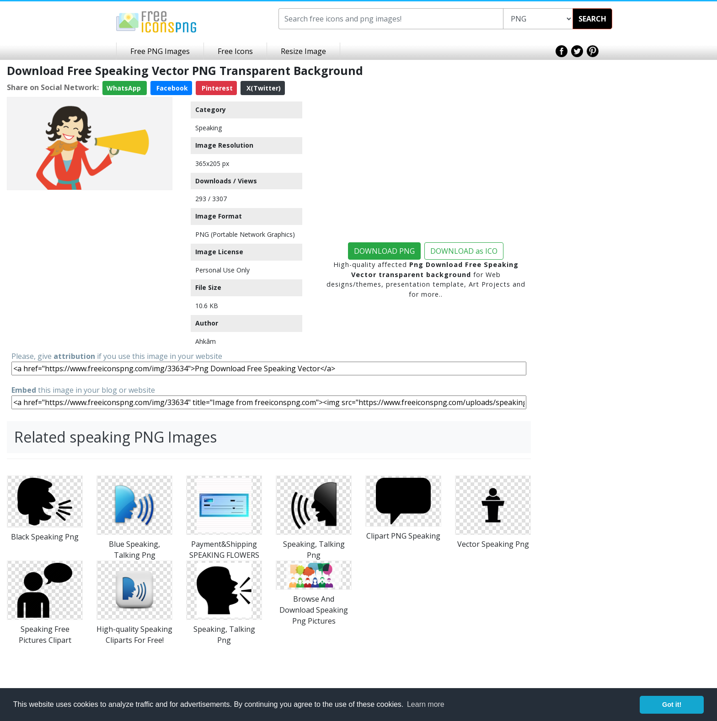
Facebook (171, 88)
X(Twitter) (263, 88)
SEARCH (592, 19)
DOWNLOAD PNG (384, 251)
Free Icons (235, 51)
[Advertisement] (89, 258)
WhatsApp (125, 88)
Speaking (208, 127)
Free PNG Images (160, 51)
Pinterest (216, 88)
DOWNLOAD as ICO (464, 251)
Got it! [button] (671, 704)
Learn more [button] (425, 704)
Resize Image (303, 51)
